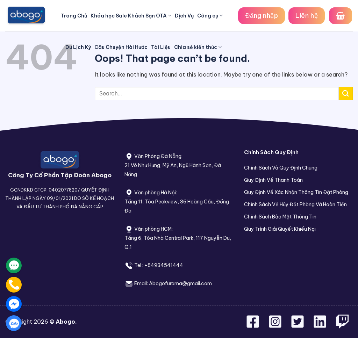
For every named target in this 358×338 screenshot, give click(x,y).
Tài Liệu (161, 47)
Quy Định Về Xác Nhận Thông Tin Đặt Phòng (296, 192)
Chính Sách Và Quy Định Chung (280, 168)
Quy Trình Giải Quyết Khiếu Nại (280, 229)
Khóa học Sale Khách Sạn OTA (131, 15)
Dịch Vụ (184, 16)
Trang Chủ (74, 16)
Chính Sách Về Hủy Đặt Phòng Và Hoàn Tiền (295, 204)
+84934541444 (163, 265)
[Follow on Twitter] (298, 325)
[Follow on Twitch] (342, 325)
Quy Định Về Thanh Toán (273, 180)
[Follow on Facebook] (253, 325)
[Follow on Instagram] (276, 325)
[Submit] (346, 93)
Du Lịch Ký (78, 47)
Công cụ (210, 15)
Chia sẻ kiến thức (198, 47)
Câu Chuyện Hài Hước (121, 47)
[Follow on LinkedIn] (320, 325)
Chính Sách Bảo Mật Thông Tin (280, 217)
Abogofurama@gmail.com (180, 283)
